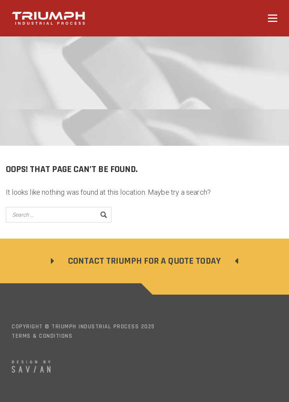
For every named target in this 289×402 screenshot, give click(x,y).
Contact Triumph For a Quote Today (144, 261)
